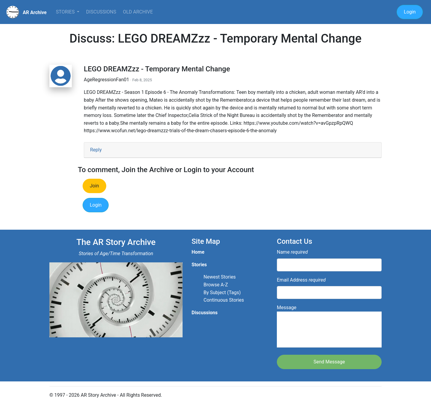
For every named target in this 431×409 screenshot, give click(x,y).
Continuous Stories (224, 300)
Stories (66, 12)
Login (409, 12)
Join (94, 186)
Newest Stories (220, 277)
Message (329, 326)
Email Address (301, 280)
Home (198, 252)
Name (292, 252)
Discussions (101, 12)
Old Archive (138, 12)
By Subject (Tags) (222, 292)
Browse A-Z (216, 285)
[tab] (232, 150)
